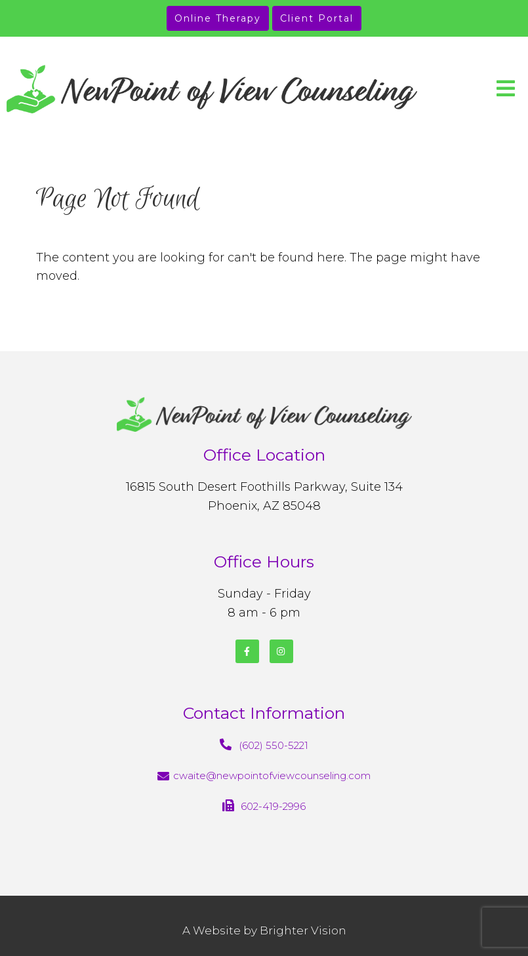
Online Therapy (217, 18)
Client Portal (317, 18)
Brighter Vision (303, 930)
